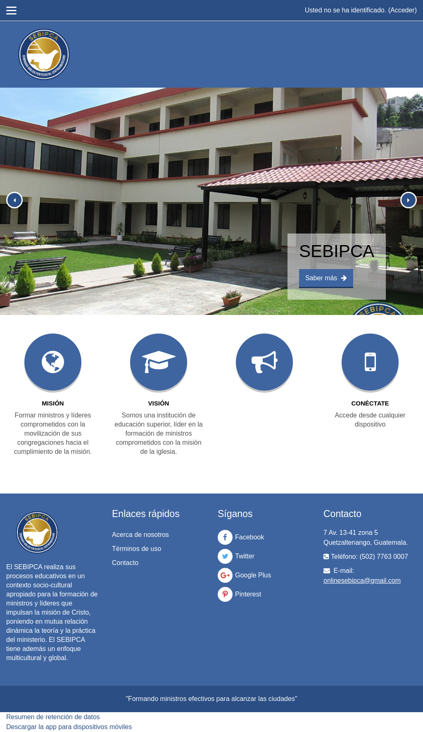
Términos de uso (136, 548)
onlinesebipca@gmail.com (362, 580)
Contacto (125, 562)
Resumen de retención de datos (53, 716)
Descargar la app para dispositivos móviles (69, 726)
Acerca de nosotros (140, 534)
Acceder (402, 10)
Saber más (326, 277)
